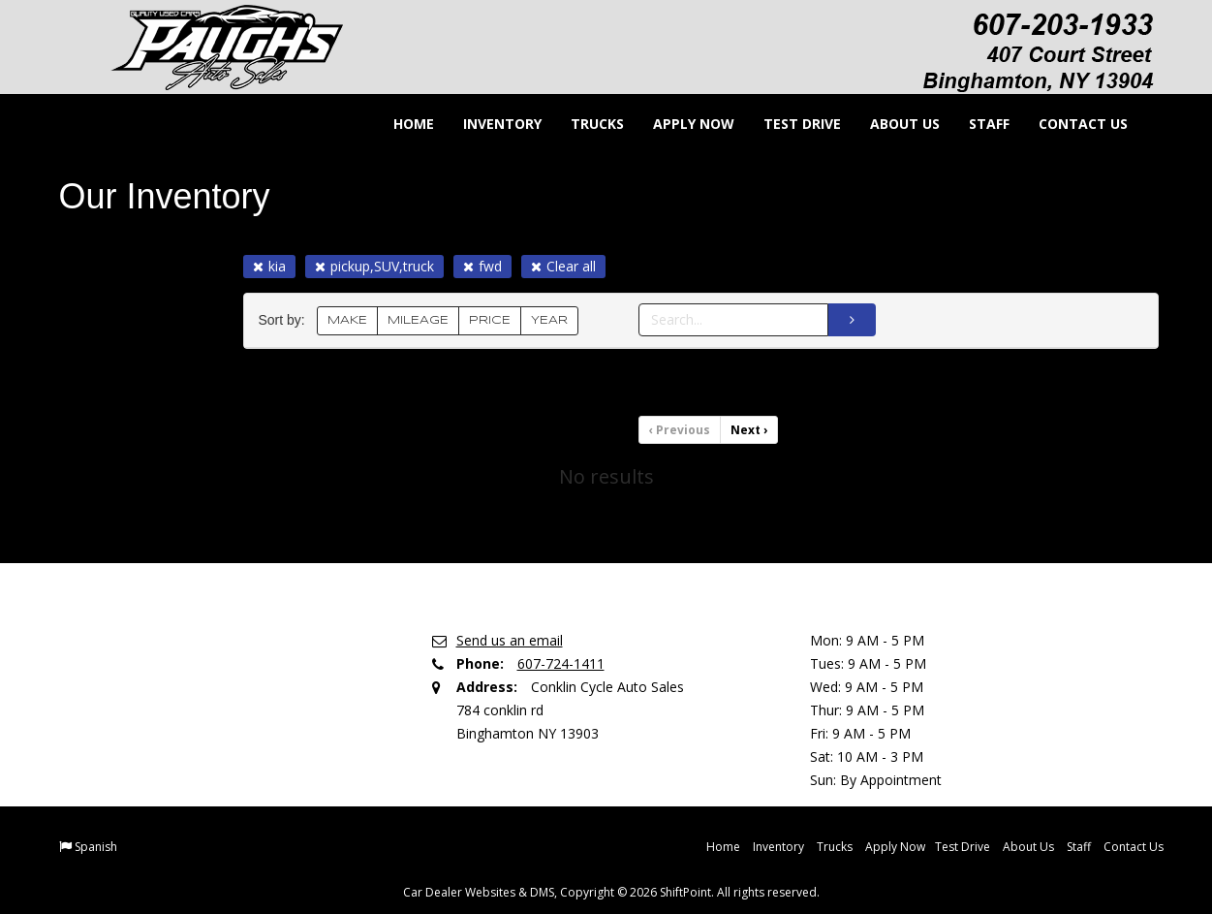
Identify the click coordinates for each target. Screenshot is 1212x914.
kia (269, 266)
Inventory (490, 123)
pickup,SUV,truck (374, 266)
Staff (976, 123)
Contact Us (1070, 123)
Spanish (96, 846)
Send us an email (509, 640)
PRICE (490, 320)
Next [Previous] (748, 430)
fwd (482, 266)
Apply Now (681, 123)
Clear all (563, 266)
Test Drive (789, 123)
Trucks (584, 123)
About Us (892, 123)
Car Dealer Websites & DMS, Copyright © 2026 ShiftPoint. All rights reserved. (611, 892)
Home (401, 123)
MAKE (347, 320)
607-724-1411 (561, 663)
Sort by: (286, 320)
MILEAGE (418, 320)
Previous (679, 430)
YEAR (549, 320)
